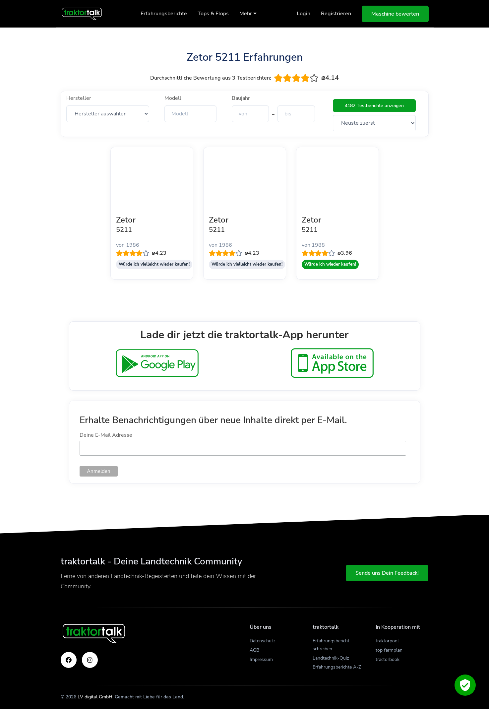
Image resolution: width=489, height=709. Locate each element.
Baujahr (241, 98)
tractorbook (387, 659)
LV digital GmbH (95, 697)
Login (303, 13)
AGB (254, 650)
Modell (172, 98)
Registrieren (336, 13)
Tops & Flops (213, 13)
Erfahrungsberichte (164, 13)
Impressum (261, 659)
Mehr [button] (248, 13)
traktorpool (387, 641)
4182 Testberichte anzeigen (374, 105)
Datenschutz (262, 641)
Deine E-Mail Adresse (106, 435)
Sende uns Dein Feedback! (387, 573)
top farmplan (389, 650)
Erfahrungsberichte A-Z (337, 667)
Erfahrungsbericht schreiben (331, 645)
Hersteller (78, 98)
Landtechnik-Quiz (331, 658)
